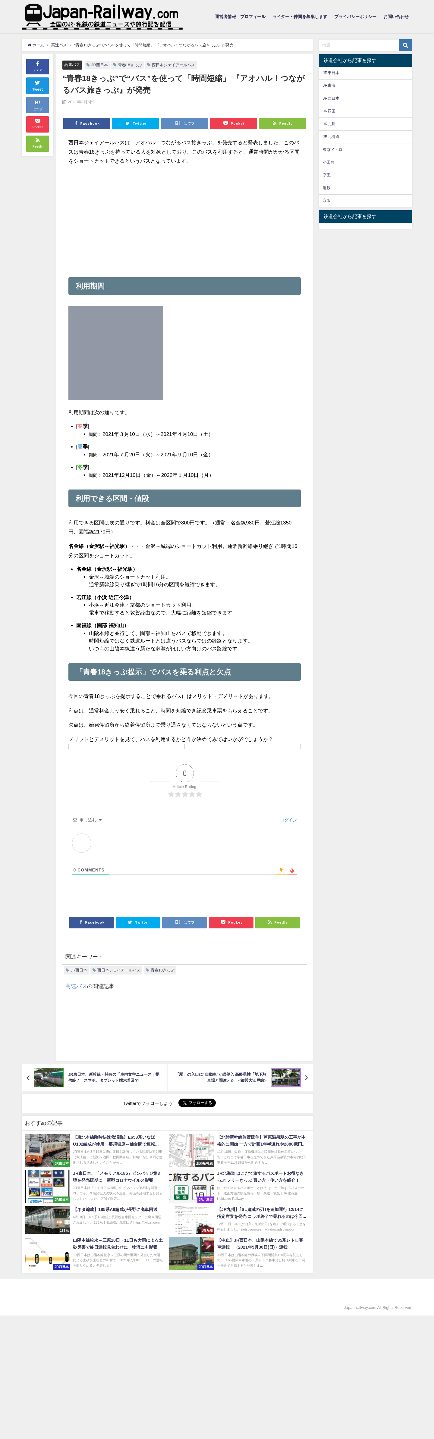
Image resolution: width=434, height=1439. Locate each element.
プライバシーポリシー (355, 16)
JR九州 (329, 124)
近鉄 (327, 188)
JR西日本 (99, 65)
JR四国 (329, 111)
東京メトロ (332, 150)
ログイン (288, 820)
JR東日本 (331, 73)
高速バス (72, 65)
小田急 (329, 162)
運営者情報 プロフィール (240, 16)
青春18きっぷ (130, 65)
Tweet (37, 85)
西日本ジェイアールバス (173, 65)
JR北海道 (331, 137)
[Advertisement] (184, 221)
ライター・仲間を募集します (299, 16)
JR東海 (329, 85)
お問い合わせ (396, 16)
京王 (327, 175)
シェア (37, 66)
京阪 (327, 200)
